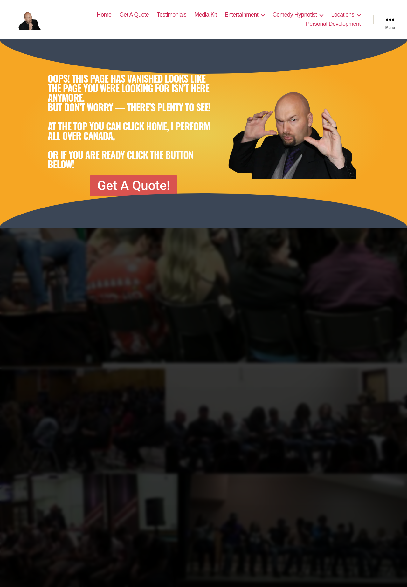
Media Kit (205, 18)
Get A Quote (134, 18)
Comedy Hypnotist (294, 18)
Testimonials (171, 18)
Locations (342, 18)
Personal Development (333, 27)
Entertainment (242, 18)
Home (104, 18)
